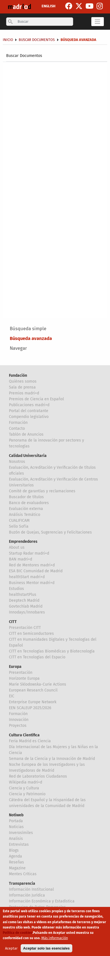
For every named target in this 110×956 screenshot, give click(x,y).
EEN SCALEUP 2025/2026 (30, 707)
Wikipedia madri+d (25, 782)
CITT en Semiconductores (31, 633)
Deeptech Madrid (24, 600)
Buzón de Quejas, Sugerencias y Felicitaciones (50, 532)
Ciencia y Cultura (24, 788)
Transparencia (22, 883)
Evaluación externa (26, 508)
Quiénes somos (23, 381)
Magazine (17, 868)
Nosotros (17, 461)
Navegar (18, 348)
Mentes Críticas (23, 874)
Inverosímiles (21, 832)
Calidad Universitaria (28, 455)
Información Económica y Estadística (42, 901)
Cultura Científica (24, 735)
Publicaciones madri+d (29, 405)
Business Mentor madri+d (31, 582)
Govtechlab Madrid (25, 606)
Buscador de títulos (26, 497)
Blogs (14, 850)
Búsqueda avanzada (31, 338)
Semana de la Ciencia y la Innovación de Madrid (52, 758)
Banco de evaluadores (29, 502)
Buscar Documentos (24, 55)
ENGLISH (49, 6)
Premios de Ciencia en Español (36, 399)
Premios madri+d (24, 393)
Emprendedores (23, 541)
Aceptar (11, 951)
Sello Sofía (18, 526)
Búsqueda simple (28, 328)
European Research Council (33, 690)
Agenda (15, 856)
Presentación (20, 672)
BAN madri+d (20, 559)
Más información (54, 941)
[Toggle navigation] (97, 21)
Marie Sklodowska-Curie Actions (37, 684)
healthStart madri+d (27, 576)
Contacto (17, 428)
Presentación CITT (25, 627)
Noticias (16, 826)
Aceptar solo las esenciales (46, 951)
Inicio (8, 40)
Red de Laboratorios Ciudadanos (38, 776)
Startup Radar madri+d (29, 553)
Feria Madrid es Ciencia (30, 741)
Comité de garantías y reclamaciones (42, 491)
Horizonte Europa (24, 678)
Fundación (18, 375)
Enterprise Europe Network (32, 702)
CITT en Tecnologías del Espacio (37, 657)
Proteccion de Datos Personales (37, 907)
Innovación (18, 719)
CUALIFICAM (19, 520)
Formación (18, 422)
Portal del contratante (28, 410)
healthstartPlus (22, 594)
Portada (16, 821)
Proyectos (18, 725)
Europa (15, 666)
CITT (13, 621)
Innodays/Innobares (27, 612)
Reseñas (16, 862)
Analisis (16, 838)
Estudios (16, 588)
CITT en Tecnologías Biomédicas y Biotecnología (52, 651)
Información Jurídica (27, 895)
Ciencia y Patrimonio (27, 794)
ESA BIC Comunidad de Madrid (36, 571)
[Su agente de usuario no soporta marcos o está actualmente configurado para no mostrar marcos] (55, 188)
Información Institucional (31, 889)
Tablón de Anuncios (26, 434)
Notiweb (16, 815)
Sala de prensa (22, 387)
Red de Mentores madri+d (32, 565)
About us (17, 547)
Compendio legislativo (29, 416)
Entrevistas (19, 844)
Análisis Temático (24, 514)
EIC (11, 696)
